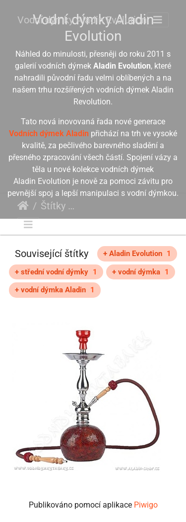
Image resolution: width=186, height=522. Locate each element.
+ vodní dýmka (140, 271)
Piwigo (146, 505)
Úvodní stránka (23, 205)
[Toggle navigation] (158, 19)
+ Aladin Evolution (137, 253)
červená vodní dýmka (108, 207)
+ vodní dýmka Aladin (55, 289)
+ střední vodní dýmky (56, 271)
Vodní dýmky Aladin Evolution (82, 20)
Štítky (53, 206)
